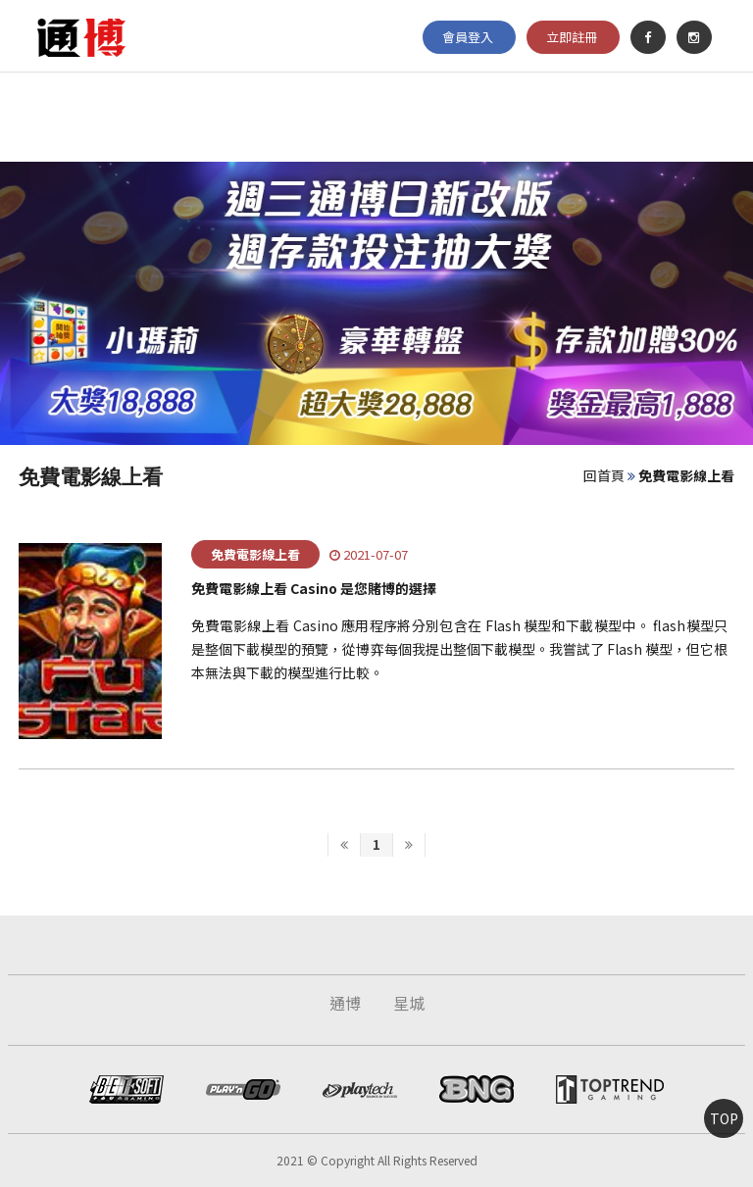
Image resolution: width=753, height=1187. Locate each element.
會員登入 (467, 33)
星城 (409, 1002)
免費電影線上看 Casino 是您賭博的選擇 (313, 588)
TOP (724, 1118)
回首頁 (604, 475)
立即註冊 (571, 33)
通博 (345, 1002)
